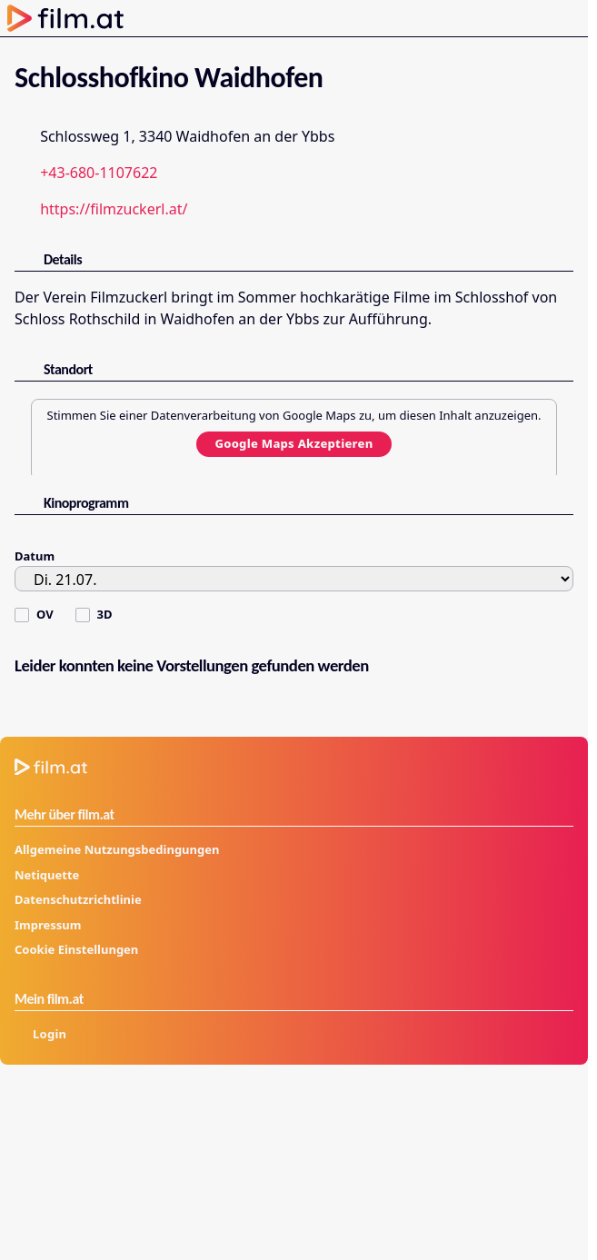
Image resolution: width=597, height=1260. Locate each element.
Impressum (48, 925)
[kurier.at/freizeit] (199, 1150)
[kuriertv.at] (489, 1110)
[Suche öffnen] (495, 18)
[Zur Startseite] (65, 18)
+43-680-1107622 (98, 173)
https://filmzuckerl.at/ (113, 209)
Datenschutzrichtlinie (78, 899)
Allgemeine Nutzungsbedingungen (117, 849)
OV (45, 614)
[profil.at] (54, 1150)
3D (105, 614)
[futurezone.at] (199, 1110)
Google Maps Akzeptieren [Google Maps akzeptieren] (293, 443)
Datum (35, 556)
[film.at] (344, 1110)
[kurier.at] (54, 1110)
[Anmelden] (528, 18)
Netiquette (47, 875)
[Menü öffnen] (566, 18)
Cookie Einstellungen (76, 949)
